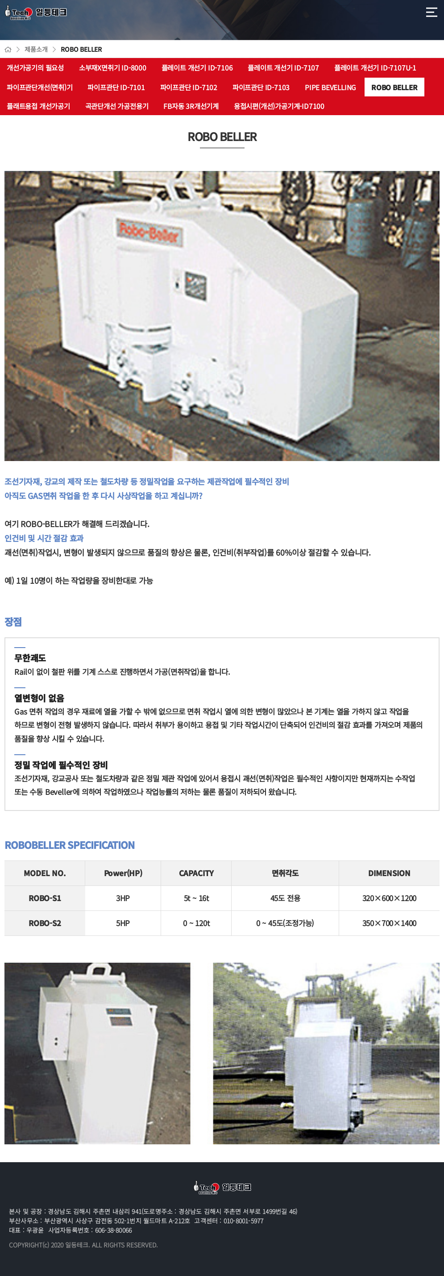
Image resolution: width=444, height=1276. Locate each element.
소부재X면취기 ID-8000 (112, 67)
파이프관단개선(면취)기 (40, 87)
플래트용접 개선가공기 (38, 106)
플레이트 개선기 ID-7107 (283, 67)
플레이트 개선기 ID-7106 (197, 67)
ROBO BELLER (394, 87)
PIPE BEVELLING (330, 87)
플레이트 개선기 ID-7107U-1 (375, 67)
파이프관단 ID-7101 (116, 87)
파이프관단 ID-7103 (261, 87)
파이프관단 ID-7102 (188, 87)
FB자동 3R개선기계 (191, 106)
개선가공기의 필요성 (35, 67)
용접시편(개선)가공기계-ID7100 (279, 106)
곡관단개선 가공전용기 (117, 106)
